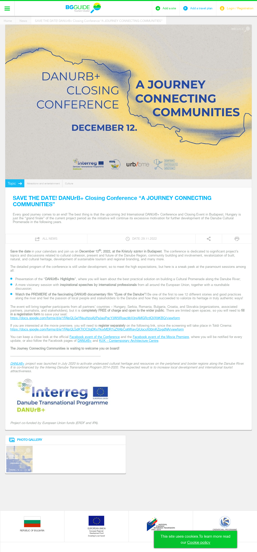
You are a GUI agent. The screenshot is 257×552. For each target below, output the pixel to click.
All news (49, 238)
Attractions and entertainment (43, 183)
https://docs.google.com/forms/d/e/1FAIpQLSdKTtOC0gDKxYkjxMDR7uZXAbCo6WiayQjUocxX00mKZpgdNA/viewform (97, 329)
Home (8, 21)
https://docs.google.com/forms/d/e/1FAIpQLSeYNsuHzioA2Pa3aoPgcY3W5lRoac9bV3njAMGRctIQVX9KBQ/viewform (95, 318)
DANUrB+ (85, 341)
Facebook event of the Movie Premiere (161, 337)
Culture (69, 183)
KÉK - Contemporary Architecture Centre (128, 341)
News (23, 21)
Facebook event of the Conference (95, 337)
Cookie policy (198, 542)
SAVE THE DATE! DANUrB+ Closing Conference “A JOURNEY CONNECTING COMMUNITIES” (98, 21)
